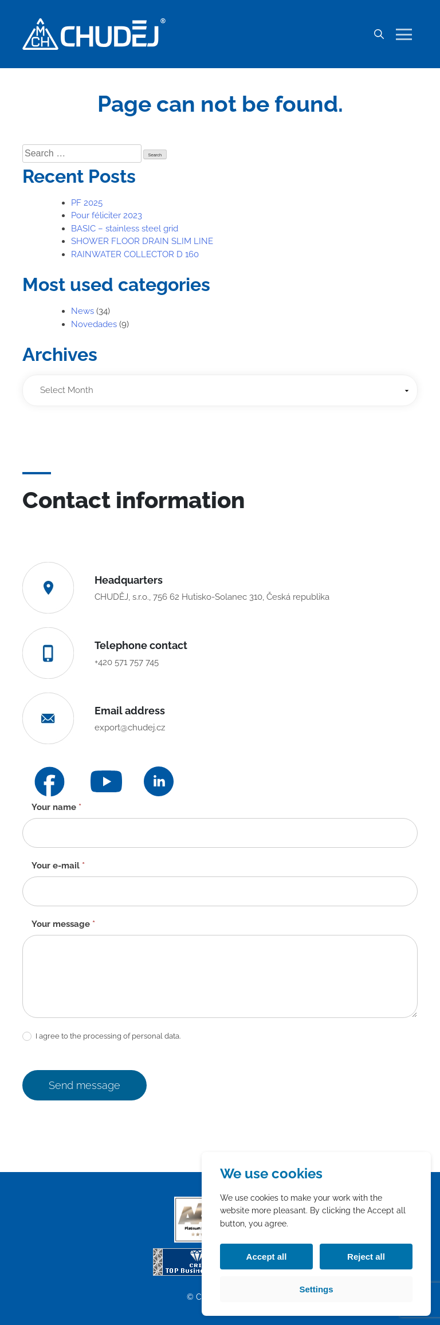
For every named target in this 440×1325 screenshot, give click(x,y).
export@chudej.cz (130, 727)
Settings (316, 1289)
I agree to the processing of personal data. (101, 1036)
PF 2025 (87, 203)
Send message (84, 1085)
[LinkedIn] (159, 781)
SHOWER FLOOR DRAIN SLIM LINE (142, 241)
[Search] (378, 34)
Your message (63, 924)
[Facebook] (49, 781)
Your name (56, 807)
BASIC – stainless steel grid (124, 228)
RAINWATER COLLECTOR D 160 (135, 254)
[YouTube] (106, 781)
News (82, 311)
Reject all (366, 1256)
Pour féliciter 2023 (106, 215)
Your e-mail (58, 865)
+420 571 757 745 (127, 662)
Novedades (94, 324)
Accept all (266, 1256)
